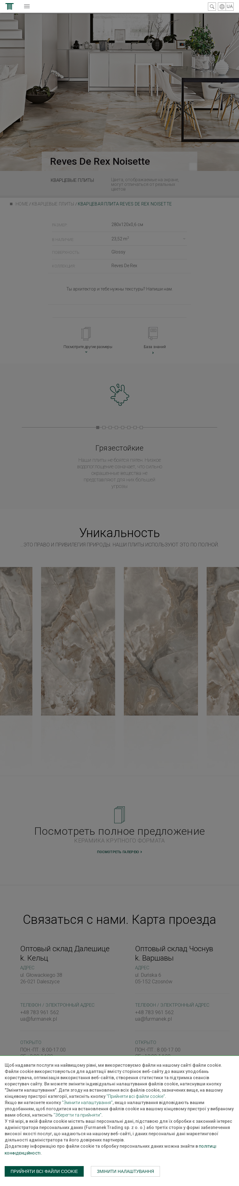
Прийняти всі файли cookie (44, 1171)
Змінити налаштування (125, 1171)
